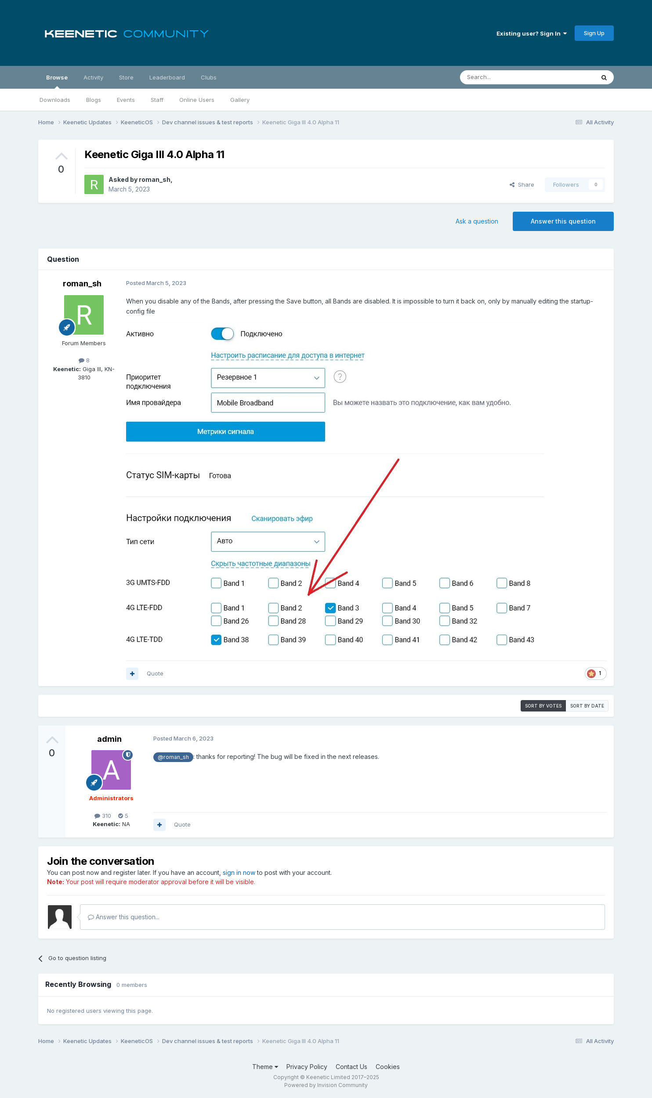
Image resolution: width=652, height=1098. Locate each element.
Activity (93, 77)
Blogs (93, 99)
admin (109, 739)
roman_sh (154, 179)
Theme (265, 1066)
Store (126, 77)
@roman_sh (173, 757)
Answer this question (563, 221)
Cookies (388, 1066)
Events (126, 99)
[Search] (505, 77)
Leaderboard (167, 77)
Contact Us (351, 1066)
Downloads (55, 99)
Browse (57, 81)
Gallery (240, 99)
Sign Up (594, 32)
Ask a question (477, 221)
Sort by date (587, 705)
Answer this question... (123, 917)
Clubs (209, 77)
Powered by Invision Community (326, 1085)
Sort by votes (543, 705)
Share (522, 184)
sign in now (239, 872)
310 (102, 815)
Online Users (196, 99)
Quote (155, 673)
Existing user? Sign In (531, 33)
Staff (157, 99)
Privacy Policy (306, 1066)
